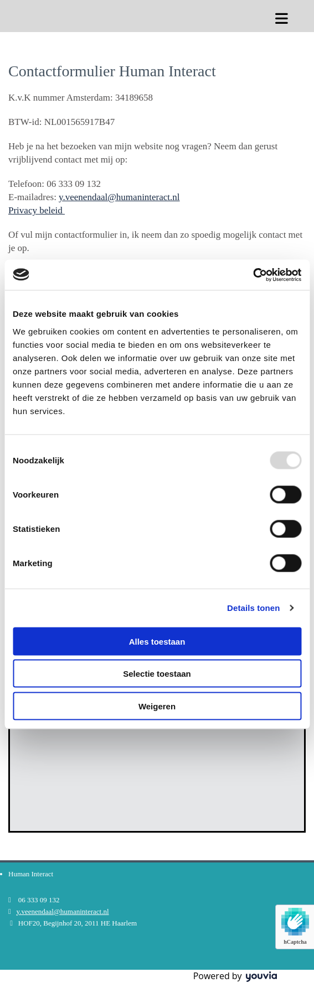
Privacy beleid (36, 210)
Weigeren (157, 705)
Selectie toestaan (157, 673)
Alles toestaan (157, 641)
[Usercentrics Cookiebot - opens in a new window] (252, 275)
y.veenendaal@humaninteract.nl (119, 197)
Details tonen (253, 608)
